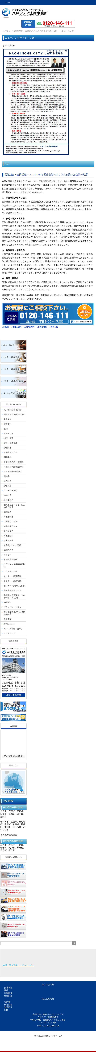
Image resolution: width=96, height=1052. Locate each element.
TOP (29, 31)
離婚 (6, 990)
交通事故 (8, 987)
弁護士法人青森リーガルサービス (18, 965)
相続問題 (8, 993)
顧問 (6, 1010)
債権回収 (8, 1005)
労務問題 (8, 1007)
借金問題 (8, 996)
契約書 (7, 1002)
